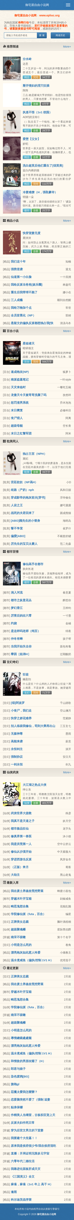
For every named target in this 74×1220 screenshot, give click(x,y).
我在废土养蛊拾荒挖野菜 (27, 891)
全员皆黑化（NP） (23, 315)
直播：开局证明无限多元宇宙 (30, 1153)
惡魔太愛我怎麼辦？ (24, 1091)
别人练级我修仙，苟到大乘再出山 (33, 726)
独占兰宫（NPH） (35, 453)
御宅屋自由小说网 (37, 5)
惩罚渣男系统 (20, 402)
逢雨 (14, 1192)
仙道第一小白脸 (21, 277)
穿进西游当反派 (21, 859)
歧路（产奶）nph (22, 489)
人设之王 (17, 505)
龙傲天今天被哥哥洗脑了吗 (28, 395)
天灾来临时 (18, 387)
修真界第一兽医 (21, 836)
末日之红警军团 (21, 433)
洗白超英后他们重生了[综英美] (43, 165)
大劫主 (15, 874)
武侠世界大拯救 (21, 813)
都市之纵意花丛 (21, 600)
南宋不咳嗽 (18, 937)
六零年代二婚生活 (23, 1161)
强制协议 (17, 756)
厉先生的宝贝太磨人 (24, 543)
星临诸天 (29, 343)
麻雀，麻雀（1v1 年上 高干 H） (32, 1184)
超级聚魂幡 (18, 929)
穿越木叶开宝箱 (21, 898)
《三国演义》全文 (23, 1176)
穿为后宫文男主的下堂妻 (27, 1130)
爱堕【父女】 (31, 139)
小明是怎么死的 (21, 944)
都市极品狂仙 (20, 828)
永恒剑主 (17, 749)
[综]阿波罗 (18, 702)
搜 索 (41, 35)
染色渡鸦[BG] (20, 1076)
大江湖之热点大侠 (34, 784)
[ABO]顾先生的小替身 (25, 520)
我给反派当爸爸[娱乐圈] (26, 284)
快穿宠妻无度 (31, 233)
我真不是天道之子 (23, 820)
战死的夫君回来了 (23, 513)
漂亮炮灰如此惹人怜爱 (25, 952)
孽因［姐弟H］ (21, 654)
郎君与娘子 (18, 1068)
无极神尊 (17, 733)
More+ (67, 46)
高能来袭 (17, 741)
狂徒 (26, 674)
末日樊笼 (17, 410)
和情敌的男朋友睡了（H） (28, 1061)
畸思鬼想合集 (20, 906)
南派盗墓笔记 (20, 379)
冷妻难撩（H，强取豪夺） (40, 192)
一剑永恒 (17, 764)
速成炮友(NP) (20, 371)
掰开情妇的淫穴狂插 (36, 85)
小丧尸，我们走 (21, 710)
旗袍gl (15, 1084)
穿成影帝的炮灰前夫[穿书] (28, 497)
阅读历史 (60, 35)
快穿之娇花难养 (21, 718)
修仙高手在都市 (33, 564)
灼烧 (14, 623)
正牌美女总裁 (20, 921)
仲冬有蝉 (17, 638)
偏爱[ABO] (18, 536)
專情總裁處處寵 (21, 1038)
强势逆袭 (17, 269)
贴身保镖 (17, 1107)
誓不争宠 (17, 528)
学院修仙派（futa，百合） (28, 914)
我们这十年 (18, 261)
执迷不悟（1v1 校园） (37, 112)
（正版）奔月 (20, 867)
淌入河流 (17, 592)
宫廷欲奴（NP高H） (24, 482)
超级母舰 (17, 425)
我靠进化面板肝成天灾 (25, 1168)
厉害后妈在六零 (21, 615)
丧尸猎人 (17, 418)
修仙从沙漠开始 (21, 851)
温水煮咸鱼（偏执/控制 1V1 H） (32, 960)
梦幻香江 (17, 608)
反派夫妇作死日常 (23, 1122)
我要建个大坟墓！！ (24, 1138)
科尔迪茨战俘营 (21, 1199)
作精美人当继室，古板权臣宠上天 (33, 1115)
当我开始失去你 (21, 646)
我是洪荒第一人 (21, 844)
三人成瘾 (17, 300)
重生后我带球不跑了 (24, 292)
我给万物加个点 (21, 307)
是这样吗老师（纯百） (25, 631)
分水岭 (27, 59)
